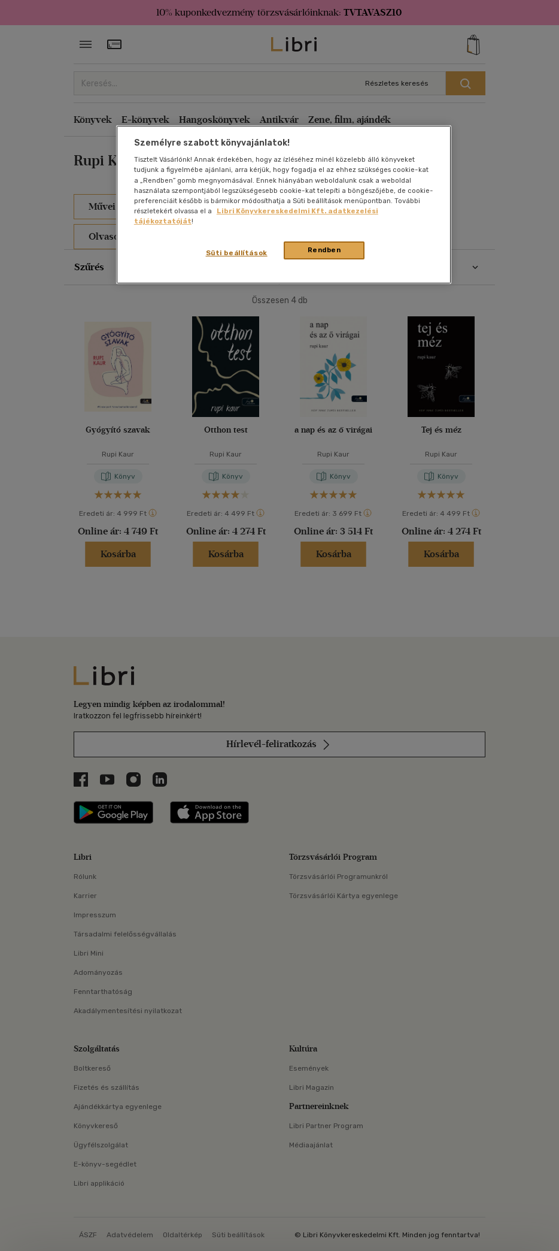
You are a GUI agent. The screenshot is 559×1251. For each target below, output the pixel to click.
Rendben (324, 250)
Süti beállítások (237, 253)
